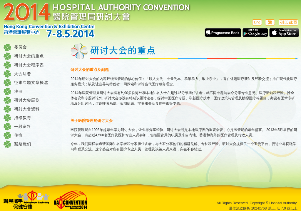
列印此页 (288, 22)
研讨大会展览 (33, 100)
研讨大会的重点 (33, 56)
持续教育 (33, 117)
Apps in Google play (255, 32)
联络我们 (33, 144)
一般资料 (33, 126)
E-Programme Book (223, 32)
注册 (33, 91)
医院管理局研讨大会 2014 (99, 20)
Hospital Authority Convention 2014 (71, 199)
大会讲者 (33, 73)
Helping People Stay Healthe (26, 199)
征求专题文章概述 (33, 82)
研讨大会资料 (33, 109)
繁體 (270, 22)
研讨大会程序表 (33, 65)
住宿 (33, 135)
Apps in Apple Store (284, 32)
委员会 (33, 47)
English (256, 22)
